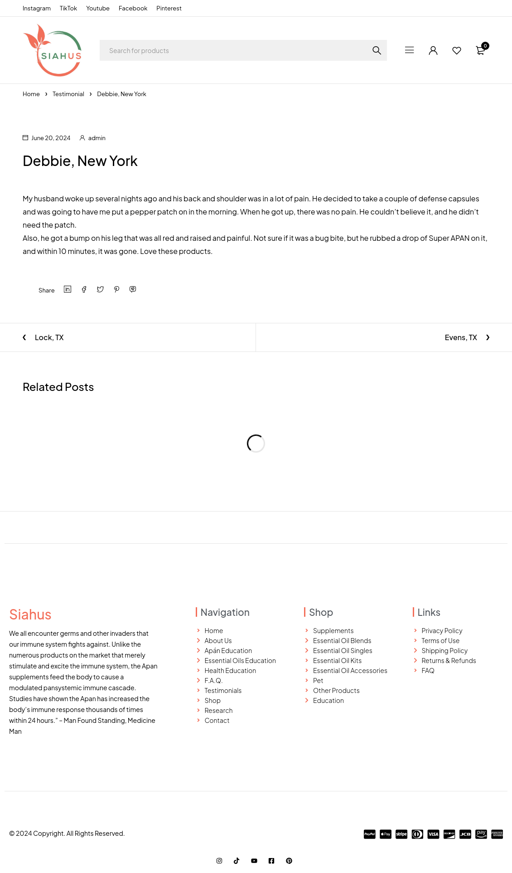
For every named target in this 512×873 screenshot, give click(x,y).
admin (97, 137)
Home (31, 94)
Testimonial (68, 94)
